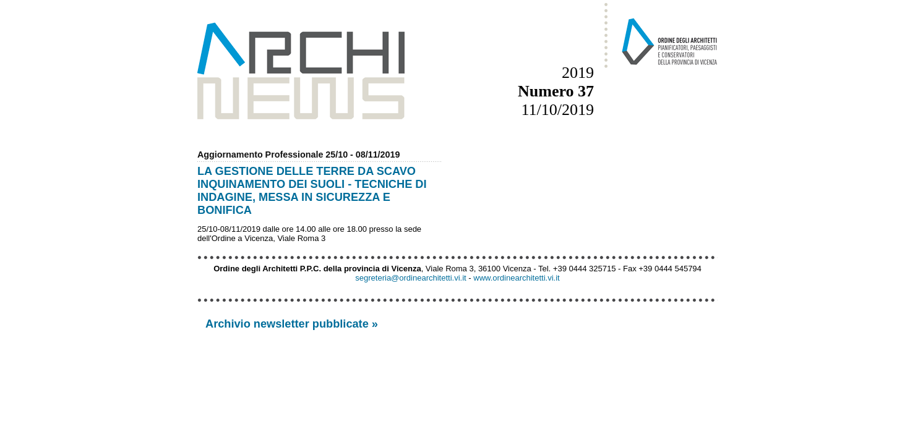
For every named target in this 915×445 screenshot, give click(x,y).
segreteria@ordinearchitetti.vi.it (410, 277)
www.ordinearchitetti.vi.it (516, 277)
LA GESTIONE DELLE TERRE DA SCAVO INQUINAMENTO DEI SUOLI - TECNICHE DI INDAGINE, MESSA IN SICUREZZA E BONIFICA (312, 190)
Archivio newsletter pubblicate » (291, 324)
